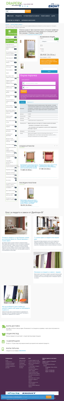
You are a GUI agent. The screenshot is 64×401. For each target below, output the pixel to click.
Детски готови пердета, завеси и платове (10, 140)
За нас (7, 360)
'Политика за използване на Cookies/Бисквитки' (12, 396)
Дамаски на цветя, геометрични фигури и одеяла (11, 156)
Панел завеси (45, 16)
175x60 (42, 51)
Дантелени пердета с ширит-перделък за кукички (11, 112)
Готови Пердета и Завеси (31, 16)
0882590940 (22, 350)
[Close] (52, 396)
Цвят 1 (42, 38)
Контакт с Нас (22, 361)
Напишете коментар (37, 34)
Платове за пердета (13, 20)
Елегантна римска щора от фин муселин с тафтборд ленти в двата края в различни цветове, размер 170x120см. (48, 165)
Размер (42, 48)
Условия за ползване (10, 363)
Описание (22, 102)
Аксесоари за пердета (11, 177)
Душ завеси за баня (11, 190)
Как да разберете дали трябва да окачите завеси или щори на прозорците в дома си (16, 308)
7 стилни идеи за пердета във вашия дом (46, 238)
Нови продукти (9, 58)
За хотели (8, 180)
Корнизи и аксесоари (28, 20)
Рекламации (22, 363)
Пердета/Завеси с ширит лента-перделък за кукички (11, 82)
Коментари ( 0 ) (30, 102)
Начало (10, 16)
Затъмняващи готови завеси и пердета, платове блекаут (11, 53)
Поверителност (9, 361)
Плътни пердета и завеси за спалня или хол (11, 101)
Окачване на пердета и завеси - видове (47, 272)
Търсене (28, 11)
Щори (53, 16)
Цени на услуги (22, 360)
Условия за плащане (10, 364)
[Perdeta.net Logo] (14, 4)
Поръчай (24, 91)
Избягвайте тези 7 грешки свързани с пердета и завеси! (34, 379)
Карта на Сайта (22, 364)
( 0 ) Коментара (29, 34)
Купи (49, 71)
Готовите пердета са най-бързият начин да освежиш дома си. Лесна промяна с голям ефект (15, 239)
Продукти (18, 16)
